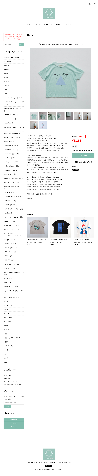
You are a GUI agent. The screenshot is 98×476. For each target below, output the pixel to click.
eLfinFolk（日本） (10, 123)
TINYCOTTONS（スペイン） (14, 197)
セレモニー (8, 329)
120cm (7, 90)
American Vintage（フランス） (14, 98)
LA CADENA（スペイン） (13, 264)
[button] (48, 24)
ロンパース (8, 317)
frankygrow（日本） (11, 141)
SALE (7, 65)
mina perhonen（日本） (12, 166)
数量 (73, 146)
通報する (74, 166)
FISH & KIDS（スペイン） (13, 137)
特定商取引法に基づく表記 (13, 384)
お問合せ (7, 378)
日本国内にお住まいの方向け (83, 162)
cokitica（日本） (10, 213)
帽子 (6, 342)
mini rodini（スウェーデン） (13, 225)
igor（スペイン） (10, 268)
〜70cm (7, 69)
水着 (6, 350)
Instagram (14, 423)
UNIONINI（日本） (11, 201)
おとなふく (8, 325)
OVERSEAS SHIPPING (12, 57)
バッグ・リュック (10, 346)
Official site (13, 419)
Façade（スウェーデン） (12, 133)
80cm (7, 73)
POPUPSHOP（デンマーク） (14, 229)
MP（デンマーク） (11, 252)
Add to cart (83, 155)
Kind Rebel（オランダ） (12, 150)
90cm (7, 77)
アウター (8, 321)
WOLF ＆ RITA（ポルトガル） (14, 209)
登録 (7, 406)
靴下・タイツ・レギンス (12, 338)
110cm (7, 86)
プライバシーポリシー (11, 381)
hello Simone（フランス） (13, 146)
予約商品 (8, 61)
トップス (8, 301)
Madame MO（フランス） (13, 286)
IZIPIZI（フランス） (11, 244)
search (21, 44)
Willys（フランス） (11, 239)
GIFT (6, 362)
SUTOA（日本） (10, 193)
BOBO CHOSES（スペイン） (14, 115)
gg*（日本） (9, 282)
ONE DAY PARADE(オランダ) (14, 178)
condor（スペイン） (11, 248)
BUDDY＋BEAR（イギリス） (14, 297)
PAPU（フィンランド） (12, 182)
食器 (6, 358)
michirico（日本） (10, 158)
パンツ (7, 309)
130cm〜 (8, 94)
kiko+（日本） (9, 278)
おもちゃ (8, 354)
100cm (7, 81)
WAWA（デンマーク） (12, 205)
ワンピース (8, 305)
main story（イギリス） (12, 154)
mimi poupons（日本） (12, 162)
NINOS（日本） (10, 256)
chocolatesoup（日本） (12, 119)
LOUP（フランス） (11, 221)
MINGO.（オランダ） (11, 170)
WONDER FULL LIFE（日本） (14, 217)
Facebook (14, 427)
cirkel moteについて (11, 375)
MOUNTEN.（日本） (11, 174)
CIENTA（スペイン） (11, 260)
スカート (8, 313)
